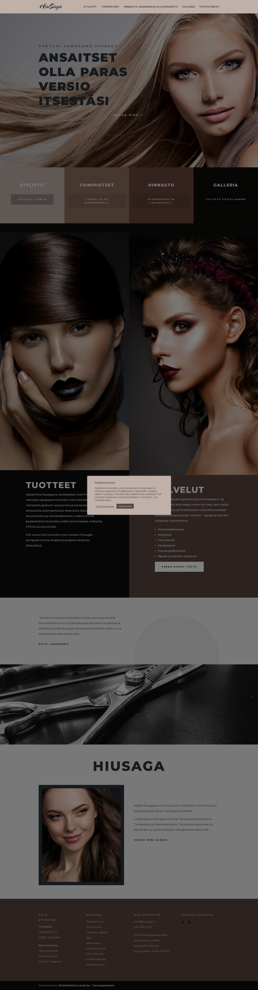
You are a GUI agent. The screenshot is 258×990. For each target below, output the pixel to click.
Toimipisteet (110, 7)
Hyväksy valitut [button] (125, 506)
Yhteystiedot (209, 7)
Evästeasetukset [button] (105, 506)
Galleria (188, 7)
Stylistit (90, 7)
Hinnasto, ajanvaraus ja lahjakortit (151, 7)
